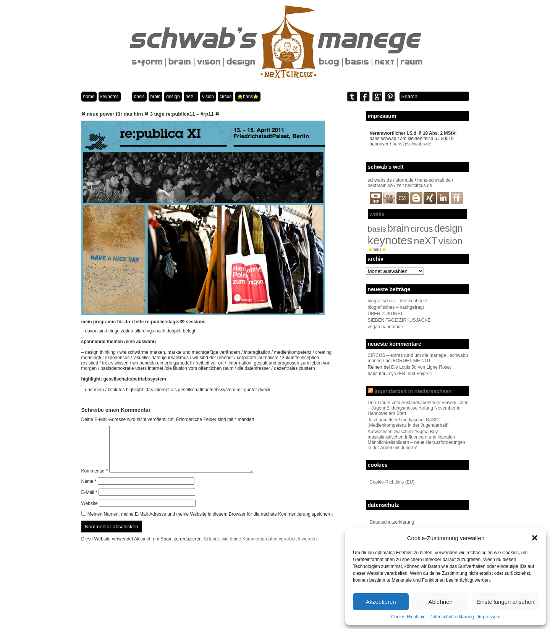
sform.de (405, 180)
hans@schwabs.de (412, 144)
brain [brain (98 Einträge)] (398, 228)
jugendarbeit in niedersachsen (413, 391)
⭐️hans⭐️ (248, 96)
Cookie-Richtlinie (408, 616)
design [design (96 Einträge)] (448, 228)
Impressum (489, 616)
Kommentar (94, 480)
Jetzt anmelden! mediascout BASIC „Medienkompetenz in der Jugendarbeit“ (408, 422)
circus (225, 96)
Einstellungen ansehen (505, 601)
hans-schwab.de (434, 180)
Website (89, 512)
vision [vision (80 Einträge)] (450, 241)
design (173, 96)
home (89, 96)
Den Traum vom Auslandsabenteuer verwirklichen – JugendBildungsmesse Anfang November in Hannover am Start (418, 408)
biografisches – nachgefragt (396, 307)
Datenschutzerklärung (451, 616)
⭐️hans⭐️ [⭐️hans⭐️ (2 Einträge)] (377, 249)
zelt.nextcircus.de (414, 185)
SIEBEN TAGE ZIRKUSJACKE (399, 320)
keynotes (109, 96)
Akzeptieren (381, 601)
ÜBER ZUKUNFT (385, 313)
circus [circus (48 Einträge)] (422, 229)
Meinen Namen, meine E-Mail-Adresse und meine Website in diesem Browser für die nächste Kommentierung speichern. (210, 523)
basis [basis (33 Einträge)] (377, 228)
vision (208, 96)
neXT (191, 96)
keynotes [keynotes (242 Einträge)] (390, 240)
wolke (377, 214)
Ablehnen (440, 601)
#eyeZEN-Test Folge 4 (409, 373)
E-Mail (89, 501)
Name (89, 490)
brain (155, 96)
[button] (535, 538)
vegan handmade (385, 326)
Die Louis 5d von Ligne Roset (421, 367)
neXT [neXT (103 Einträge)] (425, 240)
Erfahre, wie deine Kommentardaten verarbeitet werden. (261, 548)
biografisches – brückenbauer (398, 300)
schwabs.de (380, 180)
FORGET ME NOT (412, 360)
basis (139, 96)
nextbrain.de (380, 185)
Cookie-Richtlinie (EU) (392, 482)
